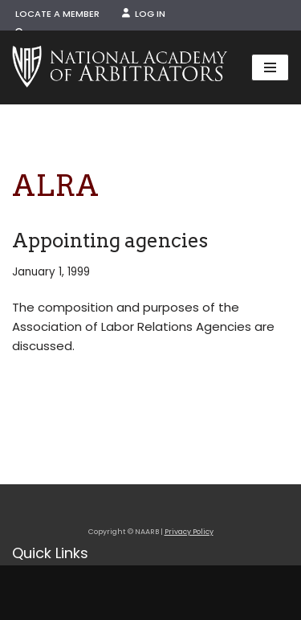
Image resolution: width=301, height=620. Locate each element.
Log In (143, 13)
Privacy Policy (189, 531)
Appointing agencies (110, 240)
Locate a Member (57, 13)
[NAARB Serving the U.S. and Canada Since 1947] (119, 67)
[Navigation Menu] (270, 67)
